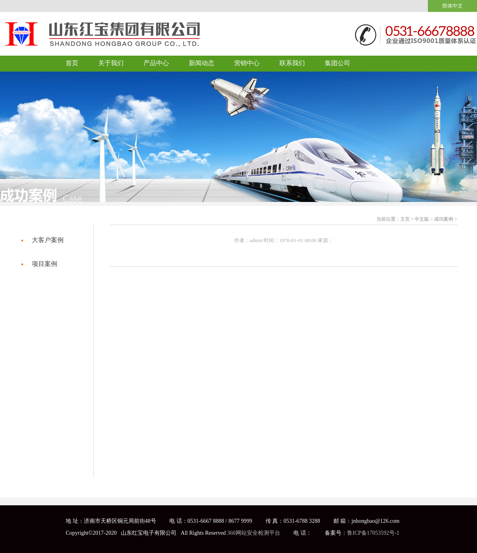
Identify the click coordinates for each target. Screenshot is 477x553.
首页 (72, 63)
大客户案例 (48, 240)
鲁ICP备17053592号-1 (373, 533)
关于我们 (111, 63)
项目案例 (44, 263)
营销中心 (247, 63)
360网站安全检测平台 (253, 533)
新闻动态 (201, 63)
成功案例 (443, 219)
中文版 (422, 219)
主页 (405, 219)
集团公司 (337, 63)
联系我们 (292, 63)
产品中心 (156, 63)
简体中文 (452, 6)
